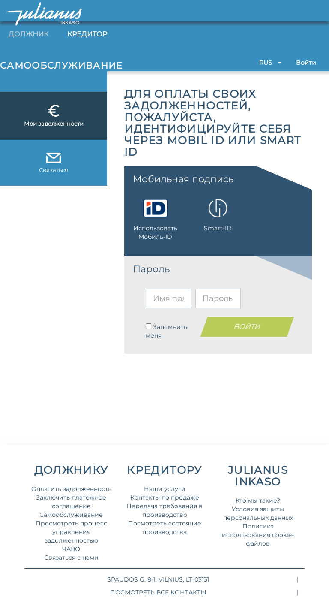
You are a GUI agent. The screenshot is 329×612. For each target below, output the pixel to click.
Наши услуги (164, 489)
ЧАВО (71, 549)
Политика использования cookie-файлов (258, 534)
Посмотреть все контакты (158, 592)
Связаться (53, 163)
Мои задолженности (54, 116)
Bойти (306, 62)
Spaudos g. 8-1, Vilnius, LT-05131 (158, 579)
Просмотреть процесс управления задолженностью (71, 531)
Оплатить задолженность (71, 489)
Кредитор (87, 34)
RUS (270, 62)
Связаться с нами (71, 557)
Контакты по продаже (164, 497)
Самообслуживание (71, 515)
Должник (28, 34)
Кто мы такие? (258, 500)
